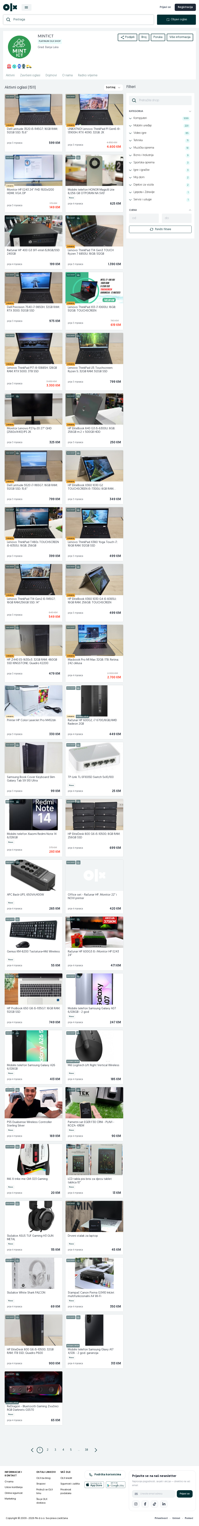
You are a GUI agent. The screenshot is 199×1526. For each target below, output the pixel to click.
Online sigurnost (14, 1493)
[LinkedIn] (164, 1504)
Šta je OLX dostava (41, 1501)
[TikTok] (154, 1504)
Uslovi (176, 1518)
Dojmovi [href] (51, 75)
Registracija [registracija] (185, 7)
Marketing (10, 1499)
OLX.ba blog (43, 1478)
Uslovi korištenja (14, 1487)
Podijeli (127, 37)
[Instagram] (136, 1504)
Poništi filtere (160, 229)
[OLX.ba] (10, 7)
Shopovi (40, 1484)
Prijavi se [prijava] (165, 7)
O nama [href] (67, 75)
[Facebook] (145, 1504)
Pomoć (189, 1518)
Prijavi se (185, 1494)
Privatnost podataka (65, 1491)
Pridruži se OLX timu (44, 1491)
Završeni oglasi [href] (30, 75)
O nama (9, 1481)
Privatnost (161, 1518)
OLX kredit (66, 1478)
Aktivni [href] (10, 75)
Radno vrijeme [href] (88, 75)
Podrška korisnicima (105, 1475)
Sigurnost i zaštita (70, 1484)
